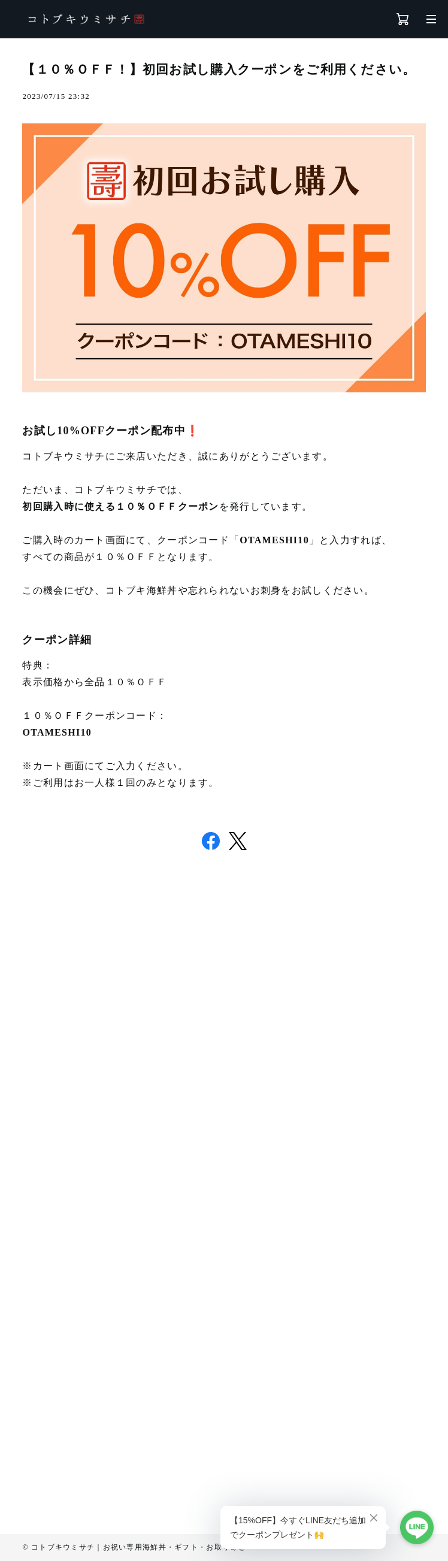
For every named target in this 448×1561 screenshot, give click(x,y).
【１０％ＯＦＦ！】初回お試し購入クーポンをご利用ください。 (219, 69)
